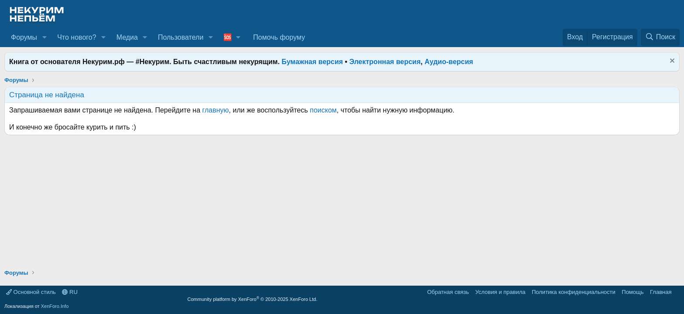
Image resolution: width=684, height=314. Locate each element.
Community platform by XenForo (253, 299)
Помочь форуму (279, 37)
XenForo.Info (55, 306)
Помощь (632, 292)
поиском (323, 110)
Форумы (24, 37)
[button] (44, 37)
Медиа (127, 37)
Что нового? (76, 37)
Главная (660, 292)
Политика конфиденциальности (574, 292)
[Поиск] (660, 37)
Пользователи (180, 37)
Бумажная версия (312, 61)
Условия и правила (500, 292)
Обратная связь (448, 292)
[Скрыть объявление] (671, 61)
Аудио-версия (448, 61)
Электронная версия (385, 61)
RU (69, 292)
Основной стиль (31, 292)
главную (215, 110)
